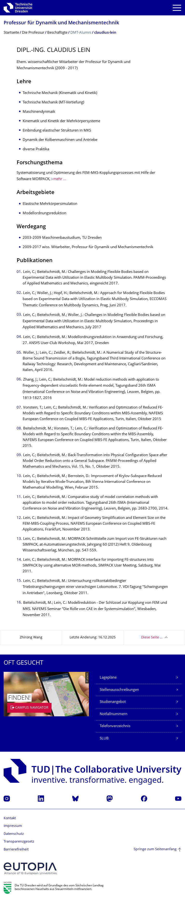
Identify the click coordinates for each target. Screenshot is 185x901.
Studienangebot (113, 702)
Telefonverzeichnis (115, 726)
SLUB (104, 738)
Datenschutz (14, 834)
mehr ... (59, 179)
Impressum (13, 826)
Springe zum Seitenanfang (155, 849)
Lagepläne (108, 678)
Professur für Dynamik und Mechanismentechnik (61, 23)
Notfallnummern (113, 714)
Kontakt (10, 818)
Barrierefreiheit (16, 849)
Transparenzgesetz (19, 841)
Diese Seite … (152, 637)
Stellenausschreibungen (119, 690)
